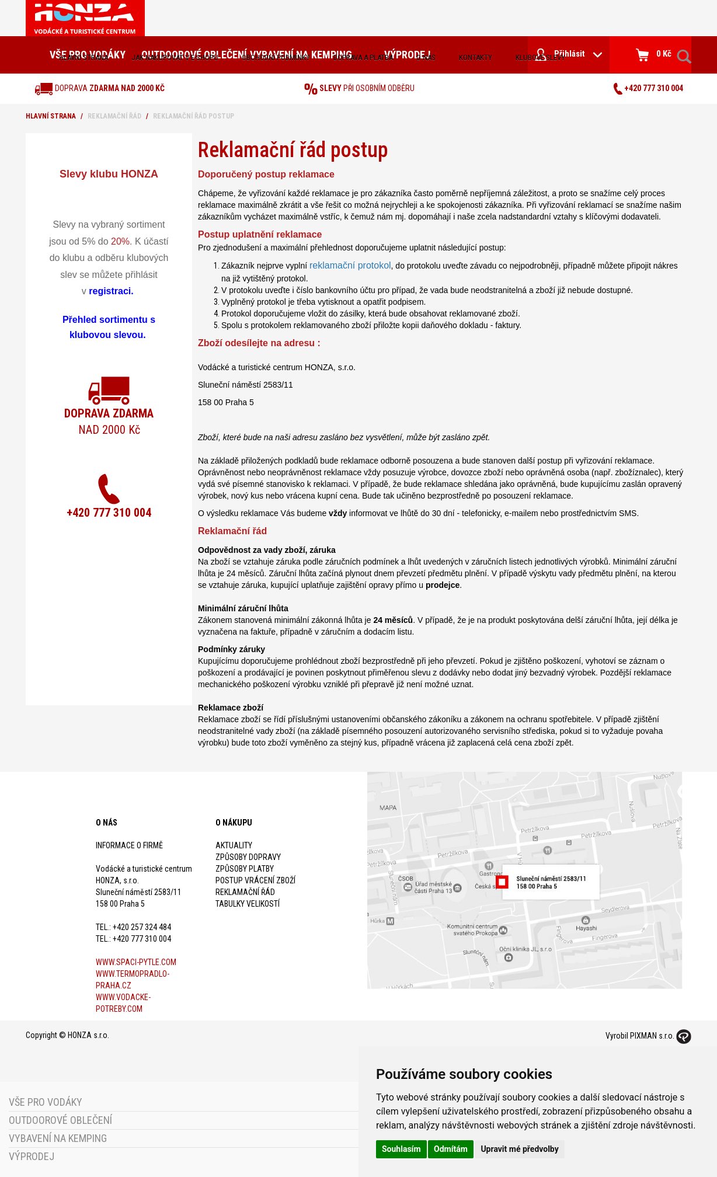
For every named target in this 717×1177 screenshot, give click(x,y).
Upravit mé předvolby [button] (519, 1149)
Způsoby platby (244, 868)
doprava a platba (363, 57)
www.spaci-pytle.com (136, 962)
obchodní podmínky (276, 57)
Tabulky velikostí (247, 903)
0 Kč (653, 54)
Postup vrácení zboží (255, 880)
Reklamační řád (245, 892)
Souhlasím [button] (401, 1149)
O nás (426, 57)
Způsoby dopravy (248, 857)
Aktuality (233, 845)
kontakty (475, 57)
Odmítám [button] (451, 1149)
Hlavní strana (83, 57)
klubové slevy (540, 57)
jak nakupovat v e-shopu (174, 57)
